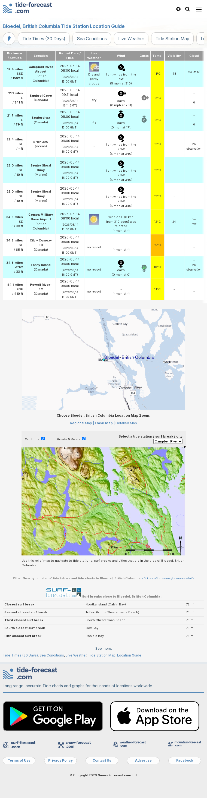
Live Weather (131, 38)
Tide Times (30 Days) (43, 38)
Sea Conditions (92, 38)
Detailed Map (126, 423)
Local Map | (105, 423)
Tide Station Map (172, 38)
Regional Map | (82, 423)
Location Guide (129, 655)
